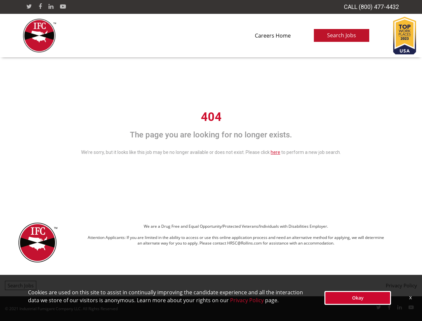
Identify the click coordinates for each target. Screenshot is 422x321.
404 (211, 117)
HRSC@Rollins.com (244, 243)
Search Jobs (341, 35)
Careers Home (273, 35)
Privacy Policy (401, 285)
